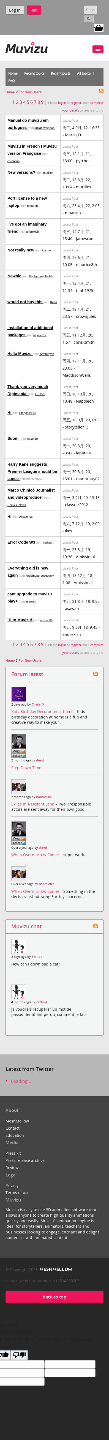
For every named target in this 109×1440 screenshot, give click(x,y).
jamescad (85, 238)
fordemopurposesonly (40, 575)
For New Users (30, 92)
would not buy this (25, 302)
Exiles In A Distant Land (33, 804)
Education (15, 1135)
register (76, 103)
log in (62, 103)
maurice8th (86, 264)
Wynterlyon (46, 354)
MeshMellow (17, 1121)
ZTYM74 (41, 1002)
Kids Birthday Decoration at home (43, 711)
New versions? (22, 172)
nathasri (48, 542)
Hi (9, 412)
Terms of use (17, 1192)
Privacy (12, 1185)
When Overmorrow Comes (36, 854)
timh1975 (84, 290)
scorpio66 (46, 620)
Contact (13, 1128)
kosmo (46, 250)
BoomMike (43, 797)
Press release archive (25, 1160)
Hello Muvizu (20, 353)
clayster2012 (76, 504)
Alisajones (26, 516)
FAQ (11, 80)
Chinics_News (16, 505)
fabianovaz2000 (45, 127)
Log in (15, 10)
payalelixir (39, 335)
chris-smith (84, 342)
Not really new (21, 250)
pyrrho (82, 160)
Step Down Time (26, 767)
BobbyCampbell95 (41, 276)
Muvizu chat (26, 926)
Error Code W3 (21, 542)
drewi (40, 760)
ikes (68, 530)
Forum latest (27, 674)
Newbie (14, 276)
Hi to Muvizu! (20, 620)
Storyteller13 (27, 412)
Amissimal (85, 556)
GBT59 (40, 394)
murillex (48, 172)
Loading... (18, 1081)
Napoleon (85, 401)
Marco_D (73, 134)
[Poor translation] (19, 1355)
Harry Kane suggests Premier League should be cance (32, 471)
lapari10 (32, 438)
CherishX (38, 704)
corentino (13, 161)
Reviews (13, 1167)
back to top (54, 1297)
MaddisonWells (76, 375)
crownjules (86, 316)
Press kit (13, 1153)
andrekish (32, 231)
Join (34, 10)
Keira (53, 302)
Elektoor (37, 957)
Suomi (14, 438)
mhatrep (32, 205)
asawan (30, 601)
